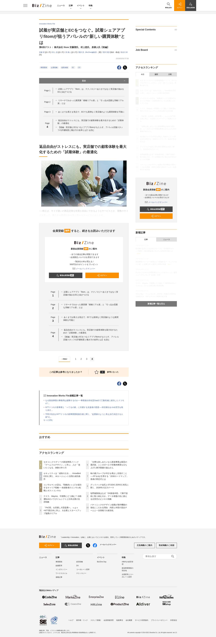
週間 (156, 74)
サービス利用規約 (141, 620)
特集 (91, 5)
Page (47, 90)
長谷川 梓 (124, 52)
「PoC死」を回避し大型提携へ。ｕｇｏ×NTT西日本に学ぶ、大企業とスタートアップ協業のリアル (62, 510)
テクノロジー (81, 573)
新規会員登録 (65, 275)
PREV (63, 359)
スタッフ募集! (96, 620)
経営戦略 (79, 562)
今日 (142, 74)
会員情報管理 (109, 620)
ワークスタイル (61, 573)
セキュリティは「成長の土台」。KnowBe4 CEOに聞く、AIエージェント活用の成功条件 (62, 476)
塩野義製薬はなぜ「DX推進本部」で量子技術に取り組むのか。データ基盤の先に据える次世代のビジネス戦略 (109, 496)
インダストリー (61, 569)
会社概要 (129, 620)
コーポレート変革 (83, 569)
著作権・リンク (82, 620)
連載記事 (59, 577)
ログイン (102, 275)
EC (73, 68)
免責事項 (119, 620)
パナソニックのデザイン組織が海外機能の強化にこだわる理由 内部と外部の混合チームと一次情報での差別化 (108, 508)
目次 (104, 80)
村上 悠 (55, 52)
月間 (170, 74)
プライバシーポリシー (159, 620)
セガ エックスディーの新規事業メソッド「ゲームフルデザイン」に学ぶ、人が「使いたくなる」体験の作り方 (62, 465)
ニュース (61, 5)
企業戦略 (54, 68)
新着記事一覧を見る (156, 304)
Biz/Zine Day (101, 562)
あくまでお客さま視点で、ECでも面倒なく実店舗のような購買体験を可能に (91, 112)
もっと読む (48, 420)
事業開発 (43, 68)
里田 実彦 (106, 52)
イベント (81, 5)
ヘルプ (70, 620)
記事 (71, 5)
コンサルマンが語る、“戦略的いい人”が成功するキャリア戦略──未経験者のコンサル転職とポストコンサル (62, 488)
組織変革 (59, 566)
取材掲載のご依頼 (166, 545)
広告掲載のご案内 (144, 545)
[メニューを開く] (25, 5)
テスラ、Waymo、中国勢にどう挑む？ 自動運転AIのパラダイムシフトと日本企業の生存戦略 (62, 499)
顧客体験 (64, 68)
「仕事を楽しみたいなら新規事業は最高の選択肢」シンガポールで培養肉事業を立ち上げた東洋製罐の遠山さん (108, 465)
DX (77, 566)
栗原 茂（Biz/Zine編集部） (89, 52)
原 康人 (68, 52)
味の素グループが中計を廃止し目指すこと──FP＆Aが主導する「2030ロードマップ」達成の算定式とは (109, 476)
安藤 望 (42, 52)
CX (79, 68)
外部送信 (173, 620)
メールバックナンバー (84, 269)
